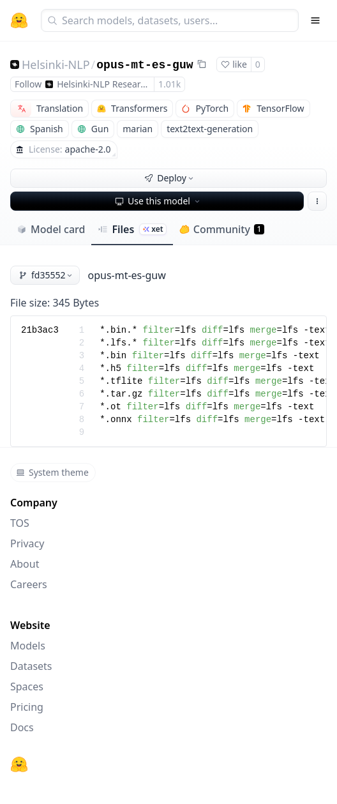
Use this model (158, 201)
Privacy (27, 543)
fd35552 (46, 275)
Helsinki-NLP (56, 64)
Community (221, 229)
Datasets (31, 666)
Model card (51, 229)
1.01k (169, 84)
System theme (52, 472)
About (24, 564)
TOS (19, 523)
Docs (22, 727)
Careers (28, 584)
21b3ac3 (40, 330)
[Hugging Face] (19, 764)
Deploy (169, 178)
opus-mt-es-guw (144, 65)
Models (27, 646)
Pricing (26, 707)
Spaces (26, 686)
